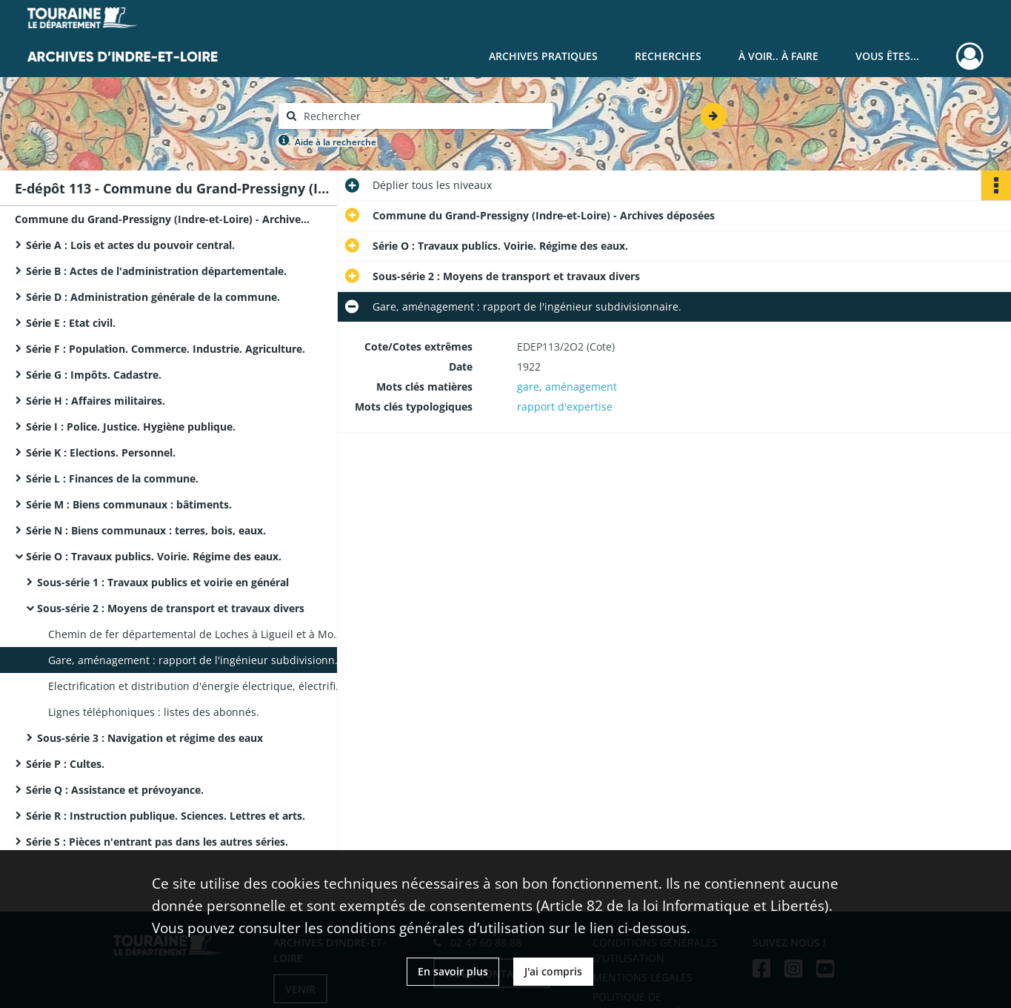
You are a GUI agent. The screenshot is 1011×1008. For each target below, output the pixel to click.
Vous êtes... (887, 56)
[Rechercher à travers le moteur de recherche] (423, 116)
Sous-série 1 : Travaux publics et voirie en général (163, 582)
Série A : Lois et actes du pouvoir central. (130, 245)
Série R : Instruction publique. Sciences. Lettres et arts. (165, 816)
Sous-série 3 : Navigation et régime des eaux (150, 738)
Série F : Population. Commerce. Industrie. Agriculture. (165, 349)
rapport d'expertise (565, 406)
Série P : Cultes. (65, 764)
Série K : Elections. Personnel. (101, 452)
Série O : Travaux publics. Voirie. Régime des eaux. (153, 556)
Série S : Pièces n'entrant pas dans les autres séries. (157, 842)
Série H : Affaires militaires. (95, 401)
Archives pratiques (543, 56)
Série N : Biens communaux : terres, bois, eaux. (146, 530)
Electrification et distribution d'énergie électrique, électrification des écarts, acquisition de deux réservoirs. (196, 686)
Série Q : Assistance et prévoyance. (115, 790)
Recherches (668, 56)
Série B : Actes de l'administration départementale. (156, 271)
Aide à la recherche (335, 142)
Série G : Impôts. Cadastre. (93, 375)
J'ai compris (553, 971)
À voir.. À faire (778, 56)
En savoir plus (453, 971)
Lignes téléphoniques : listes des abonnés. (153, 712)
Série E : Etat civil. (71, 323)
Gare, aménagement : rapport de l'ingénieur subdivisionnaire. (196, 660)
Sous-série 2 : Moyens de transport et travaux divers (170, 608)
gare (528, 386)
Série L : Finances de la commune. (112, 478)
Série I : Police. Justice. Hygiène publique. (131, 427)
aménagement (581, 386)
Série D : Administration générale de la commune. (153, 297)
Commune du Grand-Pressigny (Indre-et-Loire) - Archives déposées (163, 219)
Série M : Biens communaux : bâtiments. (129, 504)
